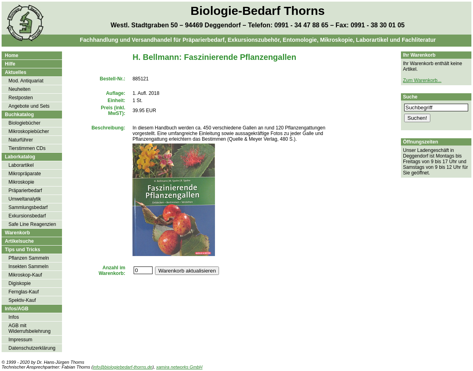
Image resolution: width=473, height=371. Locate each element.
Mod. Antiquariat (25, 81)
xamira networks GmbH (179, 367)
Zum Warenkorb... (422, 80)
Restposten (20, 97)
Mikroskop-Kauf (25, 275)
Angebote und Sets (29, 106)
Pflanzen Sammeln (28, 258)
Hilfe (10, 64)
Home (11, 55)
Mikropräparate (24, 173)
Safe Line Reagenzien (32, 224)
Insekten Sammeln (28, 266)
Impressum (20, 339)
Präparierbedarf (25, 190)
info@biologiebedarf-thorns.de (123, 367)
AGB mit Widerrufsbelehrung (29, 328)
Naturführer (20, 140)
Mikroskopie (21, 182)
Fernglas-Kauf (23, 292)
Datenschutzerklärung (32, 348)
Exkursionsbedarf (27, 216)
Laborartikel (21, 165)
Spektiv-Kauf (22, 300)
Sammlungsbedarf (28, 207)
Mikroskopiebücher (28, 131)
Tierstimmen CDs (26, 148)
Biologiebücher (24, 123)
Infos (13, 317)
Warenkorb (17, 233)
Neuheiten (19, 89)
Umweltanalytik (24, 199)
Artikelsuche (19, 241)
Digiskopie (19, 283)
